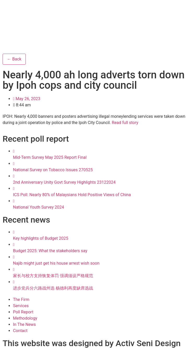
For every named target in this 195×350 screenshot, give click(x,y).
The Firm (21, 299)
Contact (20, 330)
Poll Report (23, 312)
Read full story (125, 122)
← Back (14, 59)
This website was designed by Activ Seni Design (91, 343)
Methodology (25, 318)
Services (21, 305)
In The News (24, 324)
